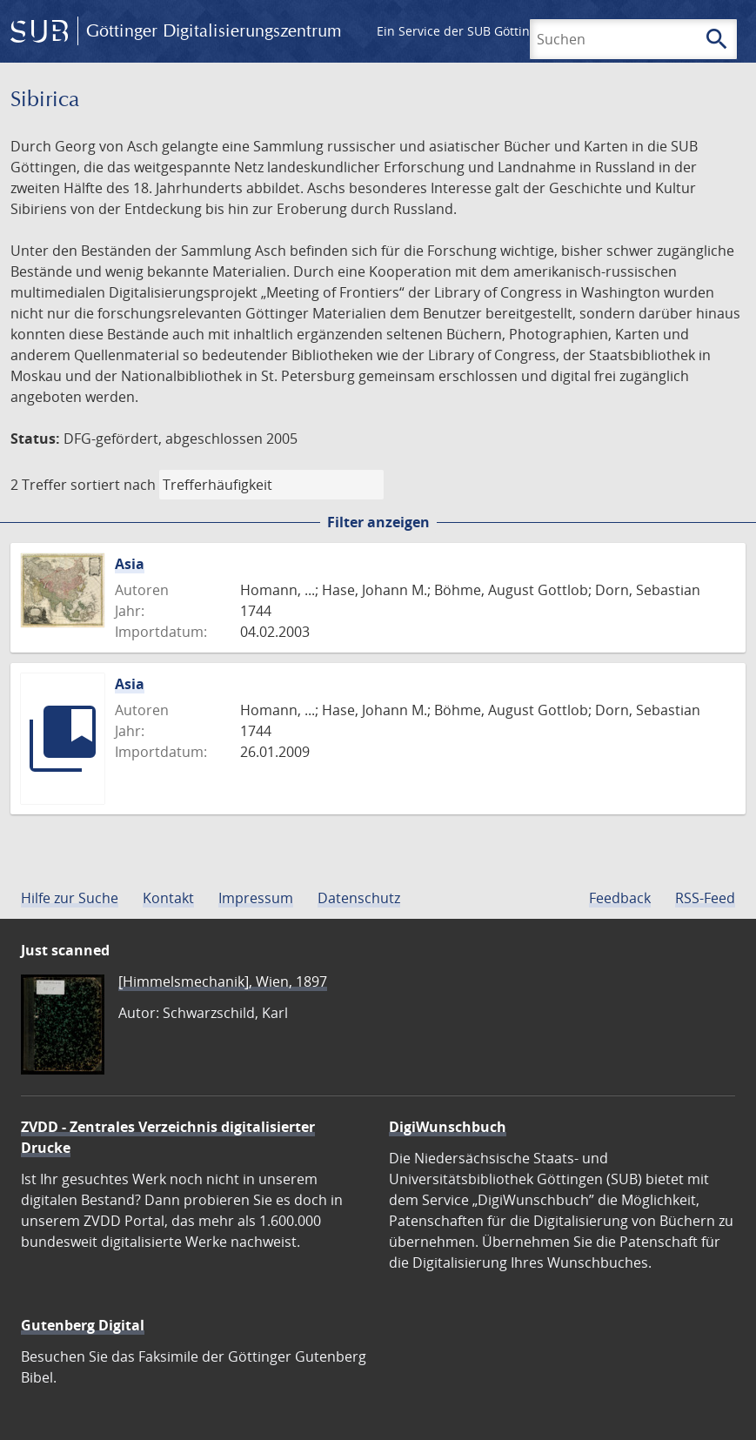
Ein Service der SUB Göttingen (464, 31)
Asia (129, 563)
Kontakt (168, 898)
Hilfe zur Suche (69, 898)
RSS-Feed (705, 898)
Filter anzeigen (378, 522)
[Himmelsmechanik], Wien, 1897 (222, 981)
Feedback (620, 898)
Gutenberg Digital (82, 1325)
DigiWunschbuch (447, 1126)
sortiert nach (113, 484)
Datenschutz (359, 898)
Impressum (255, 898)
